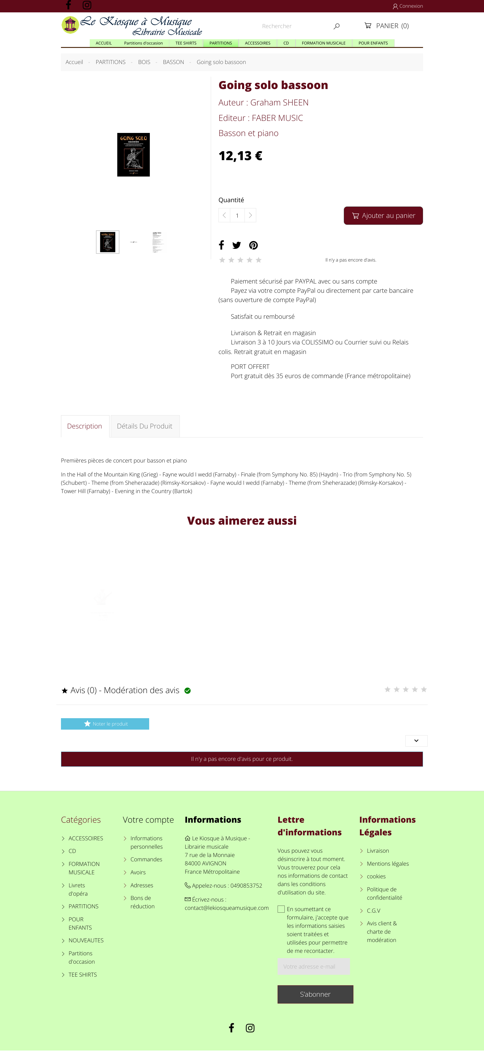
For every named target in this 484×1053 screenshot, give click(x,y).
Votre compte (148, 821)
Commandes (146, 862)
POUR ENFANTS (80, 926)
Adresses (142, 887)
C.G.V (373, 913)
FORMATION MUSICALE (84, 870)
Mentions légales (388, 866)
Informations (213, 821)
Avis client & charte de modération (382, 934)
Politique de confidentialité (384, 896)
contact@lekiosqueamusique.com (227, 910)
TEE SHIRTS (83, 977)
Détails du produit (145, 427)
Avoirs (138, 874)
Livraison (378, 853)
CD (72, 853)
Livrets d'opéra (78, 892)
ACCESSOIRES (86, 840)
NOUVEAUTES (86, 943)
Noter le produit (105, 726)
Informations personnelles (147, 845)
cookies (376, 879)
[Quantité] (237, 215)
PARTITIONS (84, 908)
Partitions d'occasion (82, 960)
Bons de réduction (143, 904)
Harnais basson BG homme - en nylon (103, 624)
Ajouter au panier (383, 215)
